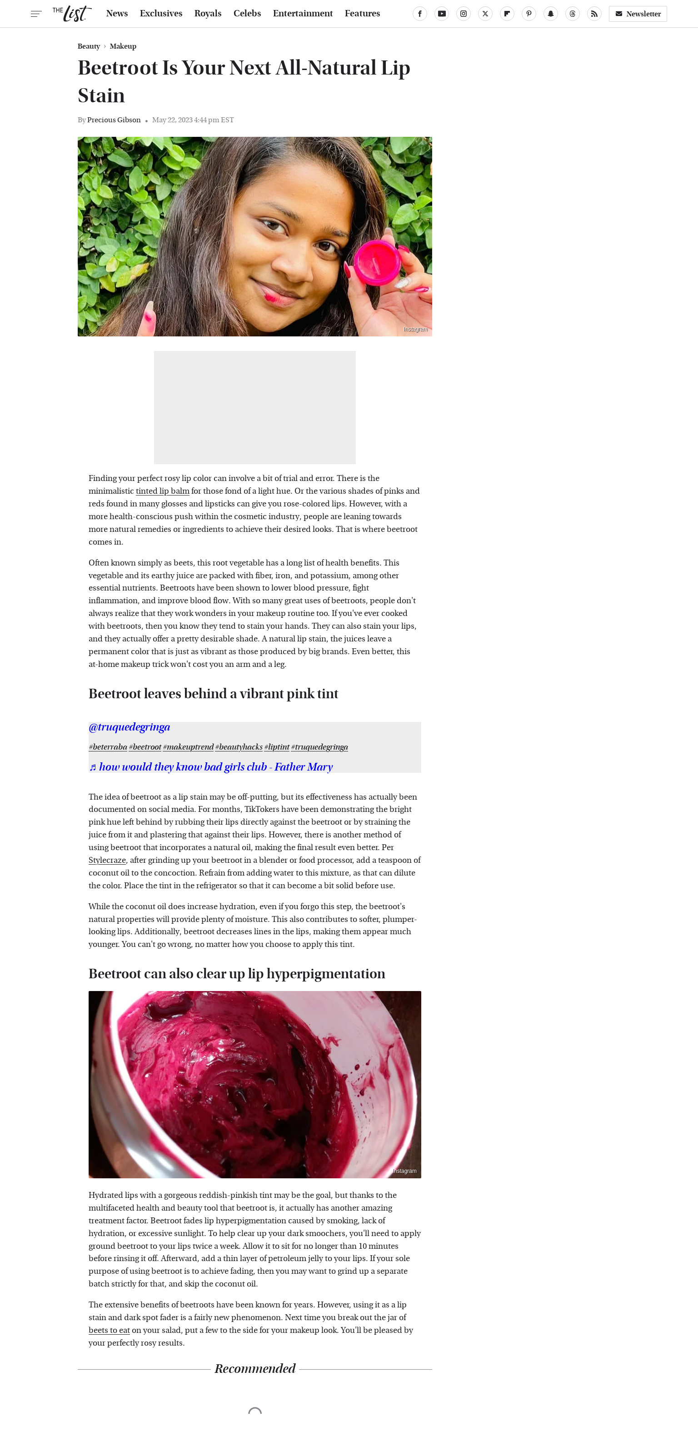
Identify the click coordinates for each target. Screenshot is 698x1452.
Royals (208, 13)
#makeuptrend (188, 747)
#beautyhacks (239, 747)
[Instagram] (463, 13)
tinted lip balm (162, 491)
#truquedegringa (319, 747)
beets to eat (109, 1330)
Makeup (123, 46)
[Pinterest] (529, 13)
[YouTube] (441, 13)
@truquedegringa (129, 727)
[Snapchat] (550, 13)
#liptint (276, 747)
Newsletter (638, 14)
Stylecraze (107, 860)
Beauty (89, 46)
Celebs (247, 13)
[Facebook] (420, 13)
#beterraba (108, 747)
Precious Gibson (114, 119)
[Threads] (572, 13)
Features (362, 13)
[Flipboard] (507, 13)
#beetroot (145, 747)
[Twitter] (485, 13)
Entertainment (303, 13)
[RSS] (594, 13)
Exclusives (161, 13)
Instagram (416, 329)
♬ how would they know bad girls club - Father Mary (211, 767)
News (117, 13)
